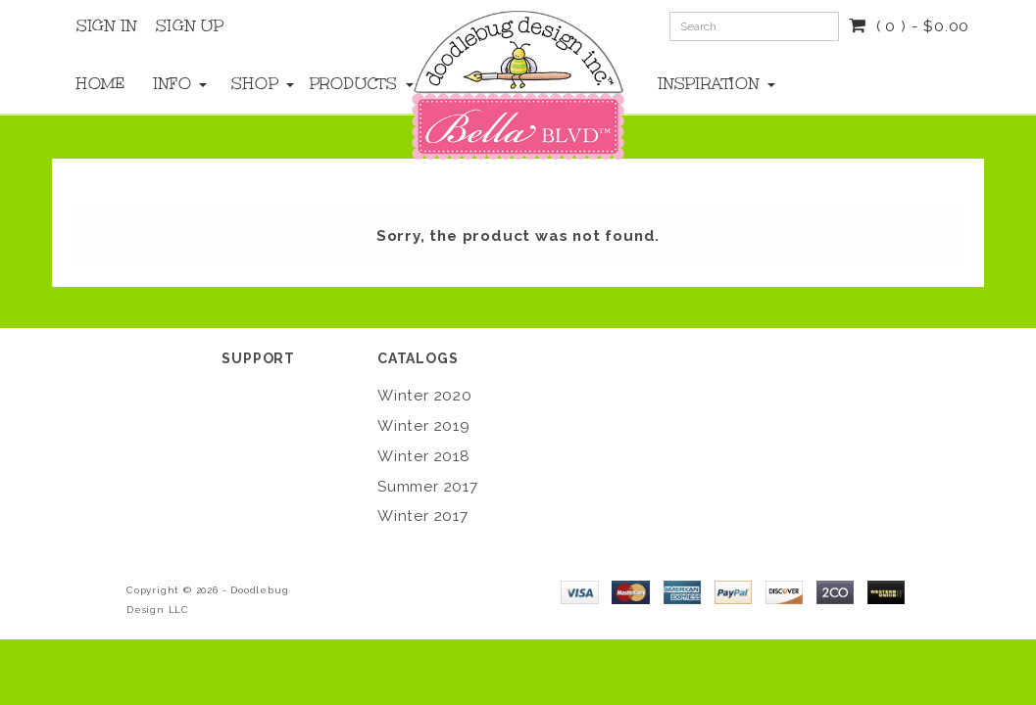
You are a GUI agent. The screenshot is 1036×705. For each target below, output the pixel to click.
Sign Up (190, 25)
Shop (250, 83)
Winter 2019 (423, 426)
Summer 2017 (427, 486)
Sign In (106, 25)
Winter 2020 (424, 395)
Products (329, 83)
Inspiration (704, 83)
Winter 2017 (423, 516)
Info (173, 83)
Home (95, 83)
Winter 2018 (423, 456)
